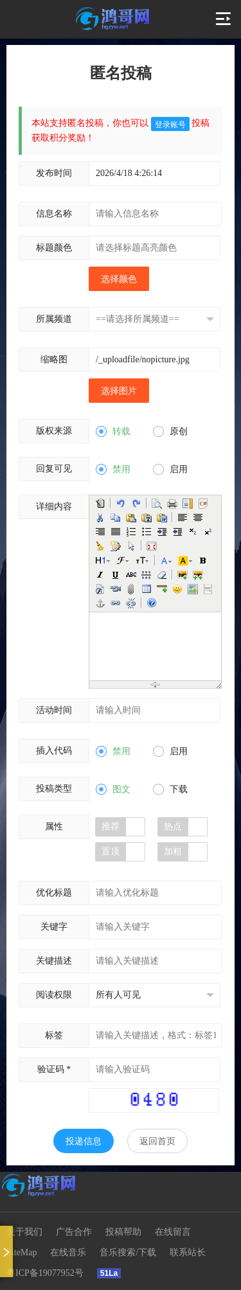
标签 (54, 1035)
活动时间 (54, 710)
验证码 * (54, 1069)
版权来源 (54, 431)
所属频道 (54, 319)
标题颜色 (54, 247)
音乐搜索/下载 (128, 1252)
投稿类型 (54, 788)
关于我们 (24, 1232)
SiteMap (21, 1252)
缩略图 (53, 359)
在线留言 (173, 1232)
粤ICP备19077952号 (45, 1273)
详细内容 (54, 506)
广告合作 (74, 1232)
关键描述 (54, 961)
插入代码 (54, 750)
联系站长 (188, 1252)
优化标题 (54, 892)
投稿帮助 (123, 1232)
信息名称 (54, 213)
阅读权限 (54, 995)
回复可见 (54, 468)
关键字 (53, 927)
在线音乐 (68, 1252)
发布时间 (54, 173)
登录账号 (170, 124)
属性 (54, 826)
